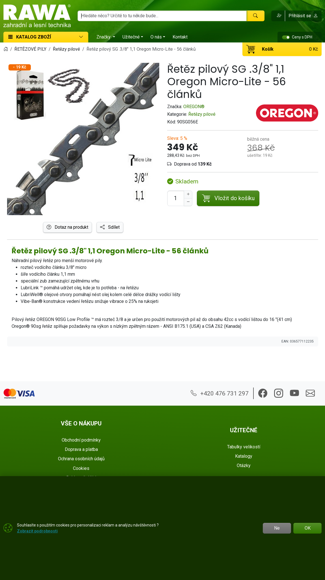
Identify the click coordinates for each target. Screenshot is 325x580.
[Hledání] (162, 15)
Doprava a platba (81, 449)
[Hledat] (255, 15)
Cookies (81, 468)
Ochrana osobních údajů (81, 458)
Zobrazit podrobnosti (37, 531)
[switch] (286, 37)
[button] (278, 15)
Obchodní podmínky (81, 440)
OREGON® (194, 106)
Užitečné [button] (131, 37)
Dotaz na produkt (67, 227)
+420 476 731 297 (220, 393)
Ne (277, 528)
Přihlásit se (303, 15)
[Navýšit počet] (188, 194)
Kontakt (180, 37)
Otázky (244, 465)
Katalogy (243, 456)
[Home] (5, 49)
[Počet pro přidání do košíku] (175, 198)
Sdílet (110, 227)
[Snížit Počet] (188, 202)
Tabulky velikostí (243, 447)
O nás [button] (156, 37)
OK (308, 528)
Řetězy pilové (202, 114)
